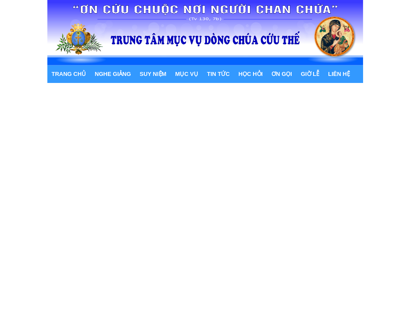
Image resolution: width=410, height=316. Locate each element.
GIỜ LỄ (310, 74)
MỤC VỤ (186, 74)
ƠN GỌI (281, 74)
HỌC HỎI (251, 74)
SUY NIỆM (153, 74)
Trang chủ (69, 74)
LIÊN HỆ (339, 74)
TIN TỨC (218, 74)
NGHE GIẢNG (113, 74)
